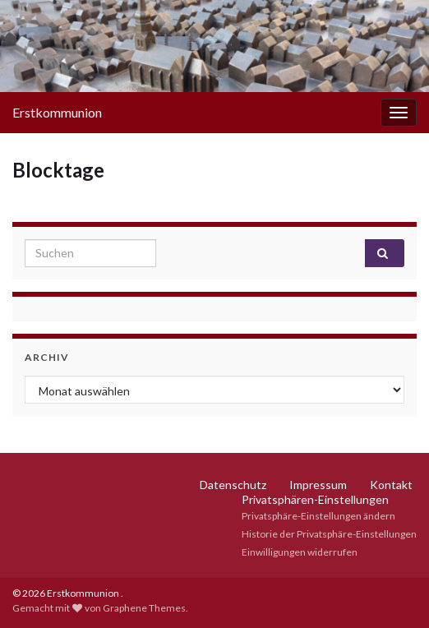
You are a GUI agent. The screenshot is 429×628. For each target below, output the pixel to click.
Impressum (318, 485)
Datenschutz (233, 485)
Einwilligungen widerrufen (300, 552)
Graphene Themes (144, 608)
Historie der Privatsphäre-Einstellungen (329, 534)
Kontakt (391, 485)
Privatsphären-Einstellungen (315, 499)
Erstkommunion (57, 112)
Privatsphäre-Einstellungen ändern (318, 516)
